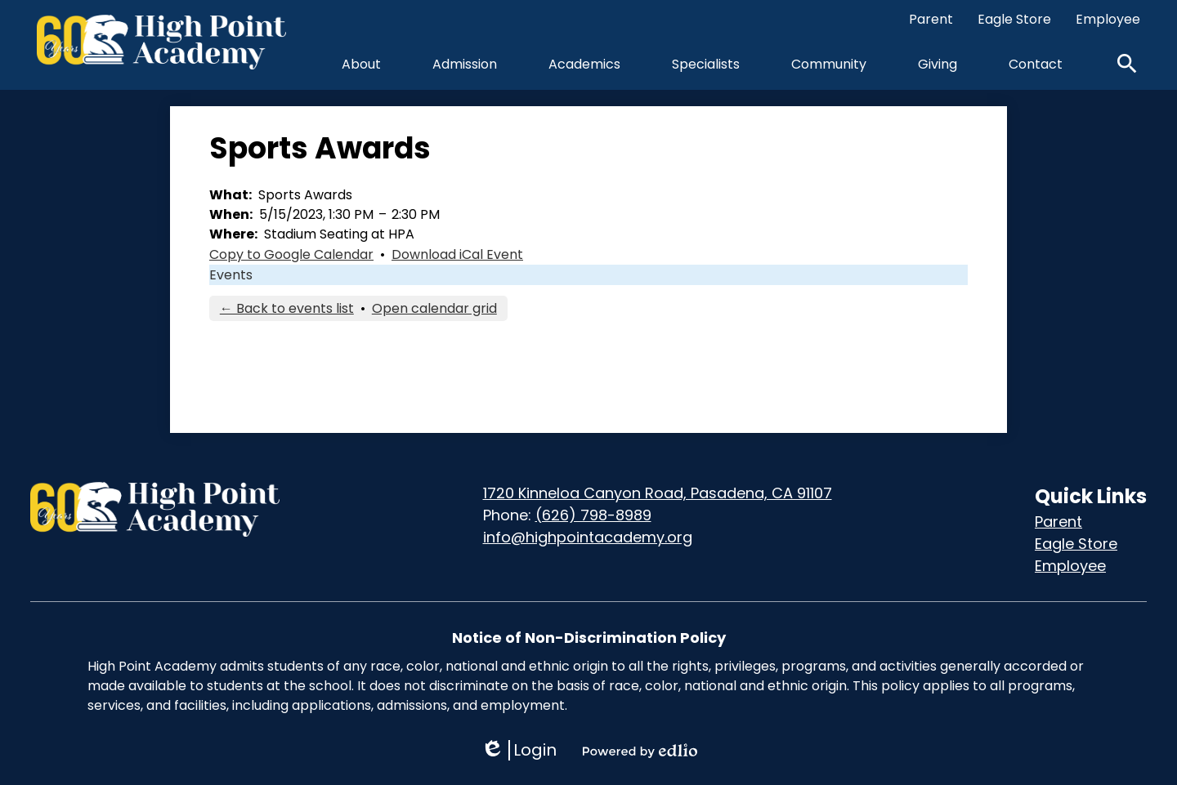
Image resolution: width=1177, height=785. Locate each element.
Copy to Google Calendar (291, 254)
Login (519, 750)
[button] (361, 63)
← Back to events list (287, 308)
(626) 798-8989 (593, 515)
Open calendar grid (434, 308)
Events (231, 274)
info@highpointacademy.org (587, 537)
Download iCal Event (457, 254)
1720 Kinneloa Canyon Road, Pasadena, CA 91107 (657, 493)
